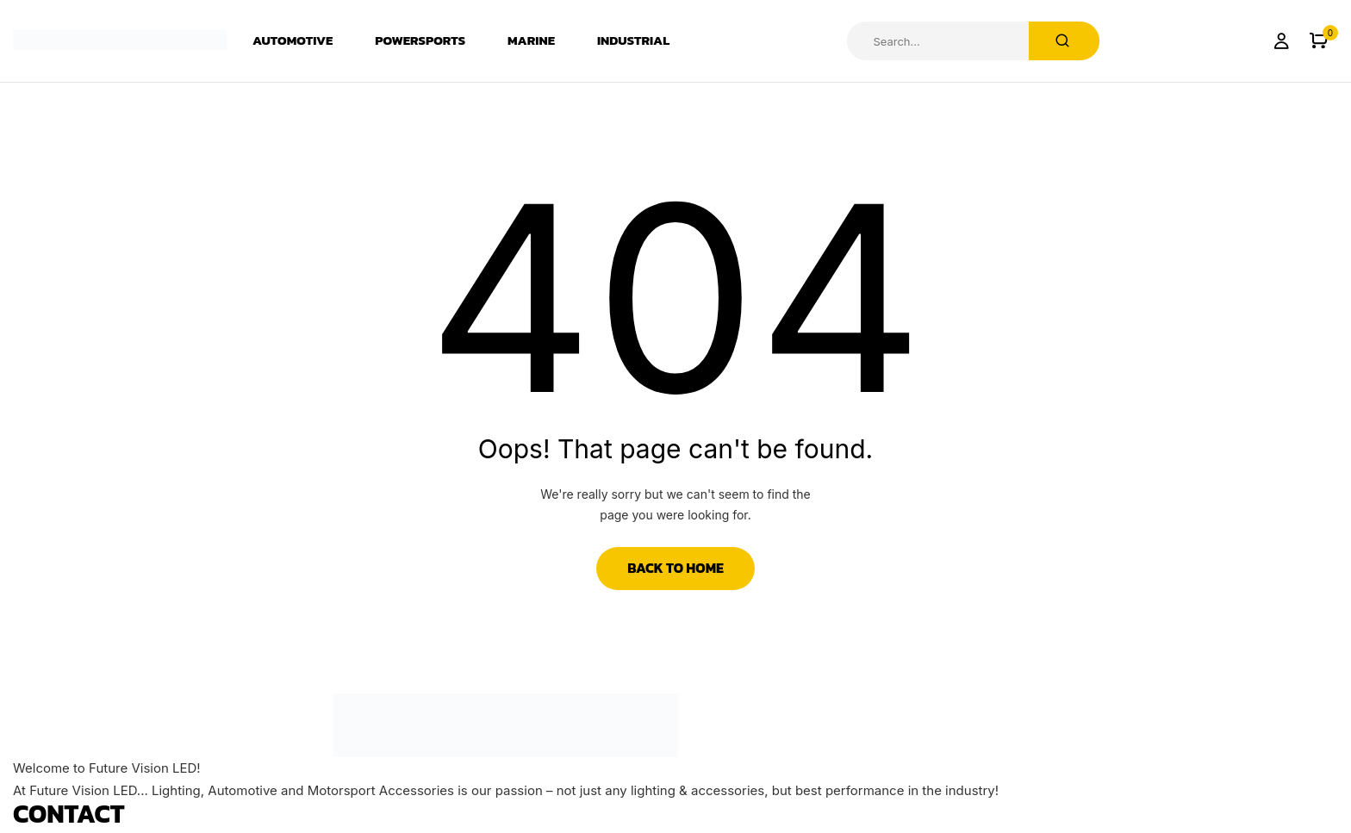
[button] (1318, 41)
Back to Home (675, 567)
